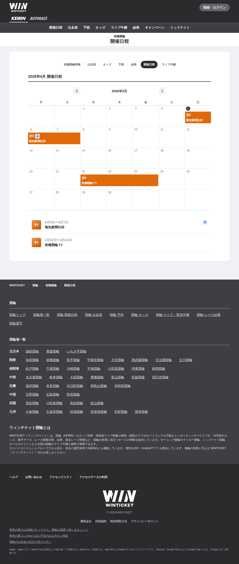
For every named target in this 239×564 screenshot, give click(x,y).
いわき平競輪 (76, 351)
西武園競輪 (140, 360)
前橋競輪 (52, 360)
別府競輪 (120, 412)
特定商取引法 (118, 521)
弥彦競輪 (32, 360)
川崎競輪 (73, 368)
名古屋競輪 (34, 377)
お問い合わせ (33, 477)
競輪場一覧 (41, 315)
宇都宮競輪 (95, 360)
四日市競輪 (160, 377)
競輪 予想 (117, 315)
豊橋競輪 (97, 377)
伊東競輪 (138, 368)
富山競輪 (117, 377)
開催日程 (55, 27)
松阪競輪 (138, 377)
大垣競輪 (76, 377)
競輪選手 (15, 323)
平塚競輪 (93, 368)
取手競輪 (73, 360)
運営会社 (85, 521)
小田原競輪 (116, 368)
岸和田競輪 (122, 386)
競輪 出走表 (93, 315)
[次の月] (162, 91)
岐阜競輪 (56, 377)
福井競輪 (32, 386)
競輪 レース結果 (209, 315)
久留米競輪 (54, 412)
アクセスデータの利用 (93, 477)
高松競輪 (32, 403)
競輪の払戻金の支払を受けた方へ (30, 541)
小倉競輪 (32, 412)
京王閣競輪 (163, 360)
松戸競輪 (32, 368)
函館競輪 (32, 351)
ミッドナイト (180, 27)
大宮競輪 (117, 360)
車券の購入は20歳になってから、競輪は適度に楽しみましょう (48, 529)
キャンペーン (155, 27)
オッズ (100, 27)
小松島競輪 (54, 403)
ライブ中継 (119, 27)
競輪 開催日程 (67, 315)
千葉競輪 (52, 368)
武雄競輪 (76, 412)
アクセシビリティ (60, 477)
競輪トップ (17, 315)
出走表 (73, 27)
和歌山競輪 (99, 386)
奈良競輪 (52, 386)
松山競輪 (97, 403)
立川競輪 (185, 360)
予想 (86, 27)
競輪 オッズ (139, 315)
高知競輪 (76, 403)
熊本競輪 (141, 412)
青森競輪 (52, 351)
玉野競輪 (32, 394)
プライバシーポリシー (145, 521)
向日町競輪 (75, 386)
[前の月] (77, 91)
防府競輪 (73, 394)
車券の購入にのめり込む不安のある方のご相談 (38, 535)
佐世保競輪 (99, 412)
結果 (136, 27)
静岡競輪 (158, 368)
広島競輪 (52, 394)
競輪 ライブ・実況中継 (173, 315)
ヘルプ (13, 477)
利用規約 (100, 521)
